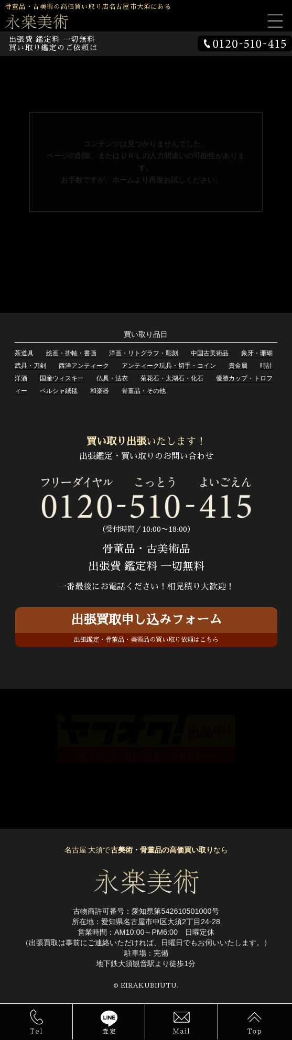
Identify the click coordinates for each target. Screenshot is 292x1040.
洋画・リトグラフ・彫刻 (143, 353)
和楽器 (99, 391)
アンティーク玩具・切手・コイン (169, 365)
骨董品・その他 (144, 391)
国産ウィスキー (62, 378)
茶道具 (24, 353)
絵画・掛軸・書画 (71, 353)
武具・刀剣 (30, 365)
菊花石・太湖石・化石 (171, 378)
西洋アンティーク (84, 365)
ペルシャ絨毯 (59, 391)
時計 (266, 365)
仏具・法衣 (112, 378)
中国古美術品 (210, 353)
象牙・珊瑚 (257, 353)
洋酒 (21, 378)
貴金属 (238, 365)
